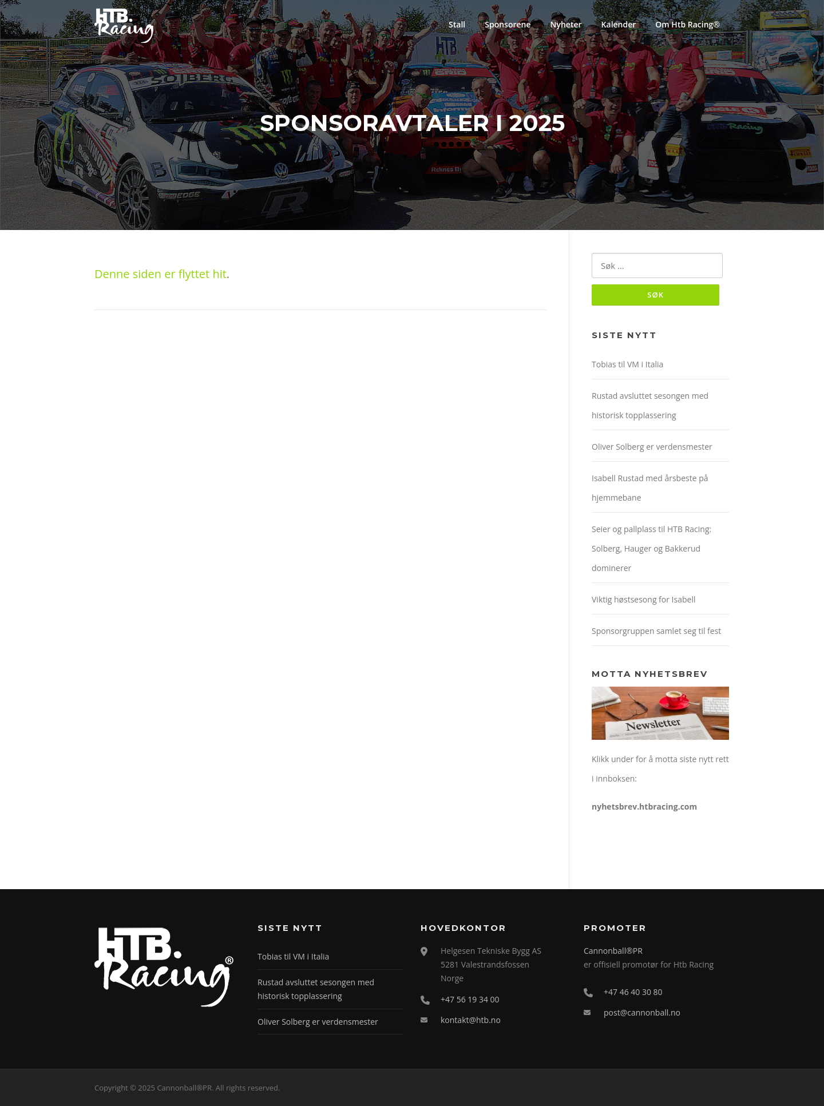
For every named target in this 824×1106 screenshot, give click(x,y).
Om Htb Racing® (687, 24)
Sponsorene (507, 24)
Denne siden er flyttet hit (160, 274)
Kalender (618, 24)
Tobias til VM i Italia (627, 364)
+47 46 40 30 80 (633, 991)
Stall (457, 24)
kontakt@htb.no (471, 1019)
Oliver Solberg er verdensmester (652, 446)
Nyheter (566, 24)
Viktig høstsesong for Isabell (643, 599)
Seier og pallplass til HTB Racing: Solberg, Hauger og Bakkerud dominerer (651, 548)
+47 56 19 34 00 (470, 999)
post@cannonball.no (642, 1012)
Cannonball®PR (613, 950)
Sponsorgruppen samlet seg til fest (656, 630)
